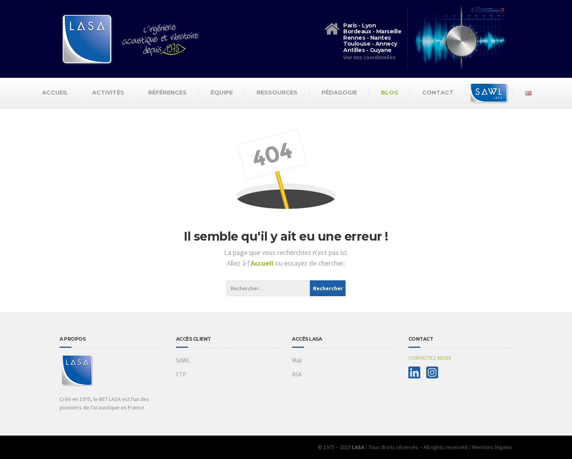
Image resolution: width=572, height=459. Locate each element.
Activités (108, 92)
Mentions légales (492, 447)
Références (167, 92)
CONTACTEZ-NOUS (429, 357)
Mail (296, 360)
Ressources (277, 92)
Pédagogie (339, 92)
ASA (296, 374)
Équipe (222, 92)
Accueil (55, 92)
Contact (438, 92)
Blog (389, 92)
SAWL (183, 360)
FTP (181, 374)
